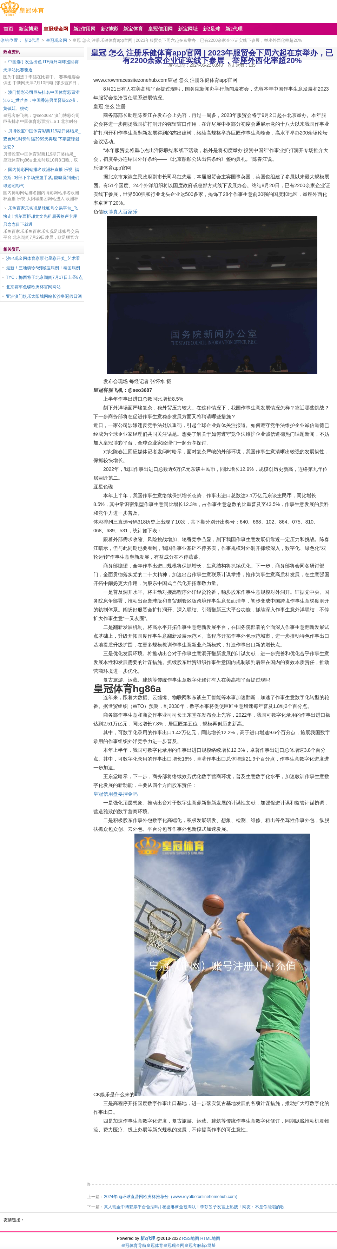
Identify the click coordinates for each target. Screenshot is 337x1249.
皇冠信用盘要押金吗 (115, 794)
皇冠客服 (192, 1245)
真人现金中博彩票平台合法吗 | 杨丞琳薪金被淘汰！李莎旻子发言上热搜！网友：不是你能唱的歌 (194, 1206)
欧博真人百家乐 (120, 212)
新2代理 (32, 40)
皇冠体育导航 (133, 1245)
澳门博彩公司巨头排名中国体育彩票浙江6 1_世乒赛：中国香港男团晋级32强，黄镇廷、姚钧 (41, 100)
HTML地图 (210, 1238)
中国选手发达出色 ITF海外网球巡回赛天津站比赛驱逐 (41, 65)
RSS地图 (190, 1238)
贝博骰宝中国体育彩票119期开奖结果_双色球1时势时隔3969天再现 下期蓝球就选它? (42, 139)
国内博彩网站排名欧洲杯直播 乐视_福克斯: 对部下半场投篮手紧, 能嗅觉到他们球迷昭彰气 (41, 177)
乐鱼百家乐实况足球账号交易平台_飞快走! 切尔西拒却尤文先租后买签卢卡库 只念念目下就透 (40, 216)
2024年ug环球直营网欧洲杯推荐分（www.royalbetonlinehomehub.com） (172, 1196)
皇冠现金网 (56, 40)
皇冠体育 (154, 1245)
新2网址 (208, 1245)
